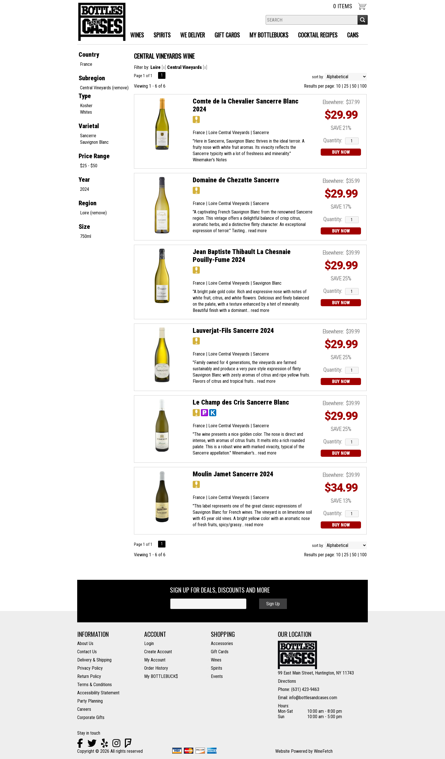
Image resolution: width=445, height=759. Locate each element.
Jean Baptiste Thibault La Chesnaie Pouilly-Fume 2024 (242, 256)
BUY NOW (341, 152)
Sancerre (88, 135)
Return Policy (89, 676)
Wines (134, 36)
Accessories (222, 643)
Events (217, 676)
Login (149, 643)
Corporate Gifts (90, 717)
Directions (287, 681)
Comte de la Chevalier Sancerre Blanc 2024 (245, 105)
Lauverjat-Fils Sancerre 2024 (233, 331)
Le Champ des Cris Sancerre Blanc (241, 402)
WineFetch (323, 751)
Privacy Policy (90, 668)
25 (346, 86)
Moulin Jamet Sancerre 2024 (233, 474)
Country (89, 54)
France (86, 64)
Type (85, 96)
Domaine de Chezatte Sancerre (236, 180)
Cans (352, 35)
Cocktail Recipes (317, 35)
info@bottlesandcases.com (313, 697)
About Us (85, 643)
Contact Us (87, 651)
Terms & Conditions (94, 684)
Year (84, 179)
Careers (84, 709)
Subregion (92, 78)
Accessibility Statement (98, 692)
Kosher (86, 105)
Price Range (94, 156)
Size (84, 226)
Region (87, 203)
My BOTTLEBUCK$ (161, 676)
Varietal (89, 126)
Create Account (158, 651)
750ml (85, 236)
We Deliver (190, 36)
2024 (84, 189)
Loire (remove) (93, 212)
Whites (86, 112)
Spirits (160, 36)
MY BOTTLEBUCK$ (267, 36)
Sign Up (273, 603)
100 (363, 86)
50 (354, 86)
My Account (154, 660)
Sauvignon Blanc (94, 142)
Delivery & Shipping (94, 660)
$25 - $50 (88, 165)
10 (338, 86)
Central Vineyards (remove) (104, 87)
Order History (156, 668)
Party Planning (90, 701)
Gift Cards (227, 35)
